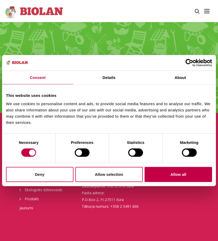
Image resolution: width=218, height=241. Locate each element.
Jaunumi (26, 207)
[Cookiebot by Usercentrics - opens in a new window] (189, 63)
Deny (39, 174)
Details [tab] (109, 77)
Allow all (178, 174)
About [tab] (180, 77)
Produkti (29, 199)
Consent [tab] (38, 77)
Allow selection (109, 174)
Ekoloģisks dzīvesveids (40, 189)
